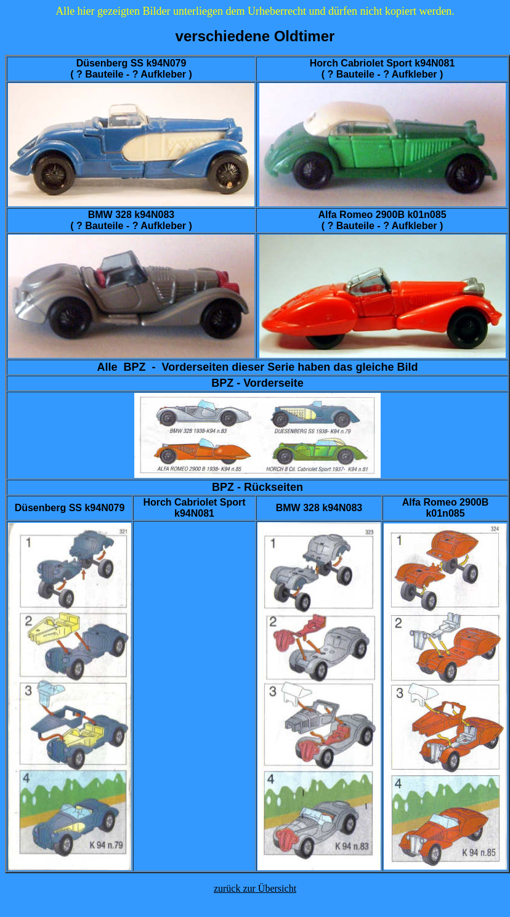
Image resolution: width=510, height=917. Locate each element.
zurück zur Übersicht (255, 888)
